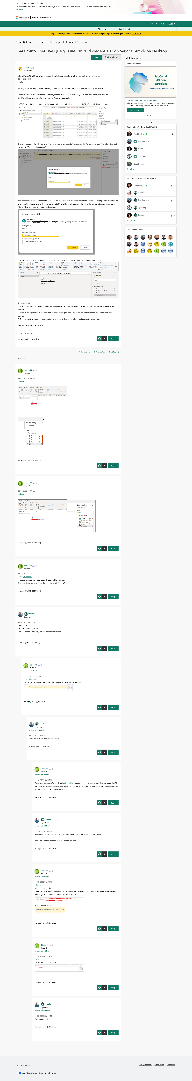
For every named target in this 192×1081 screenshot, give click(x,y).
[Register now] (135, 110)
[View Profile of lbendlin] (31, 613)
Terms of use (159, 1065)
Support (119, 17)
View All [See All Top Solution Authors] (131, 169)
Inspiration (67, 17)
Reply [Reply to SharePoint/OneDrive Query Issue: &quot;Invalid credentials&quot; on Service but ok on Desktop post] (113, 339)
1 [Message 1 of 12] (25, 339)
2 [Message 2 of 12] (25, 643)
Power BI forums (24, 42)
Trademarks (171, 1065)
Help (162, 23)
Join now (19, 9)
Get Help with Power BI (63, 42)
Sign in (154, 23)
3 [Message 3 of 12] (30, 702)
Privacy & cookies (145, 1065)
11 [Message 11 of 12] (26, 543)
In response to (30, 671)
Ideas (77, 17)
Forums (56, 17)
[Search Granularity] (107, 29)
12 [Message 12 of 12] (26, 460)
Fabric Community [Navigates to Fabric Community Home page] (41, 17)
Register (146, 23)
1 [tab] (147, 115)
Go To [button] (171, 24)
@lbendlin (22, 381)
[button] (96, 57)
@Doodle (27, 576)
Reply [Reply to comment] (113, 466)
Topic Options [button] (111, 57)
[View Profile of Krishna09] (28, 370)
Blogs (99, 17)
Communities (88, 17)
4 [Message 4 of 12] (36, 746)
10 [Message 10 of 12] (26, 591)
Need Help (29, 333)
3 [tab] (150, 115)
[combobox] (147, 29)
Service (84, 42)
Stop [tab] (153, 116)
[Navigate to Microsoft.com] (22, 17)
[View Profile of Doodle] (27, 67)
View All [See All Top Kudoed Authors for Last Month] (131, 220)
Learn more (136, 33)
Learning (108, 17)
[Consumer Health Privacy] (47, 1073)
